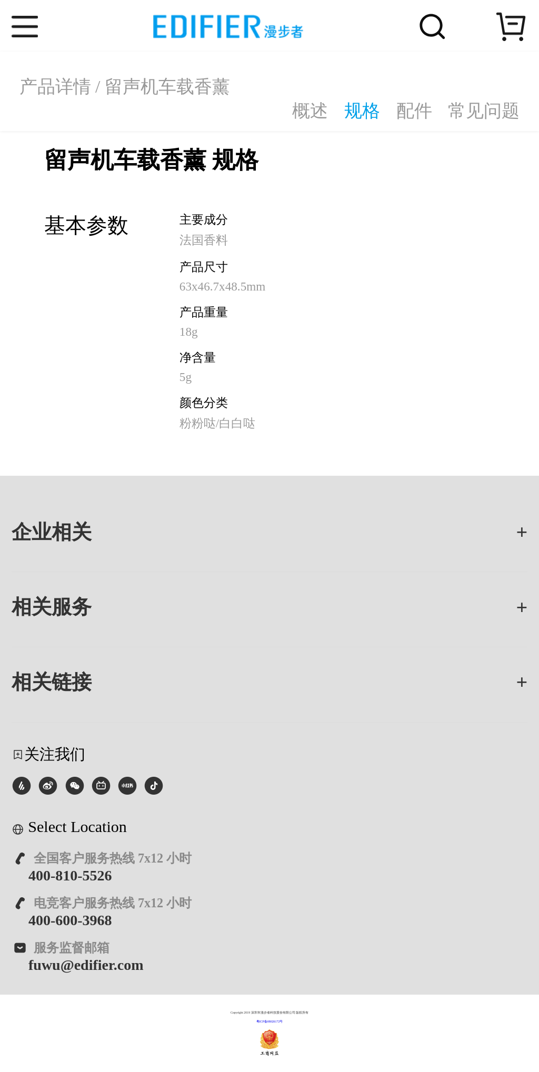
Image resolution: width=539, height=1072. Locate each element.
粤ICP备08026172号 (269, 1021)
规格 (362, 111)
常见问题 (484, 111)
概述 (310, 111)
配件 (414, 111)
